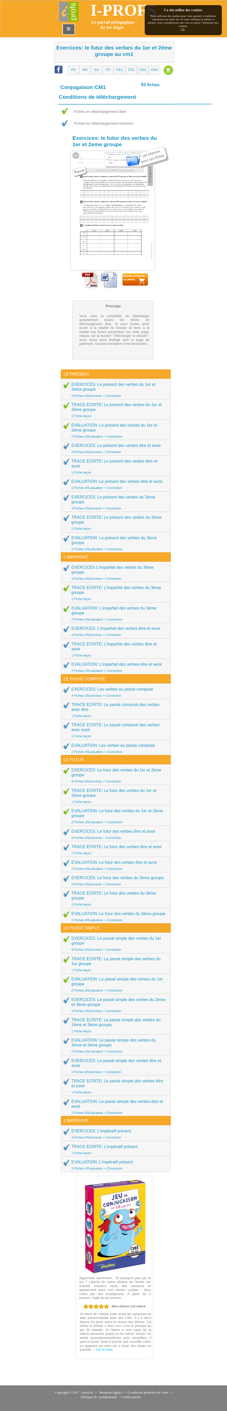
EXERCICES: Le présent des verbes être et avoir (114, 448)
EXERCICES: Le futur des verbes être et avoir (114, 834)
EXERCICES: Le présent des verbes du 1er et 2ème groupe (114, 390)
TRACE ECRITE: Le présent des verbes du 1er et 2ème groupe (114, 410)
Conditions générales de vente (148, 1392)
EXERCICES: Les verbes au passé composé (114, 692)
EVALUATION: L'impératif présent (114, 1165)
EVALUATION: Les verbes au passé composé (114, 748)
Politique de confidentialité (99, 1397)
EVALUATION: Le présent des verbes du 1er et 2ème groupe (114, 430)
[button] (73, 70)
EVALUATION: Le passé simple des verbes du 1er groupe (114, 984)
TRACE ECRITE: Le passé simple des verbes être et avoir (114, 1086)
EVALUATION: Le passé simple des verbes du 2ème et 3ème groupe (114, 1045)
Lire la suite (104, 1349)
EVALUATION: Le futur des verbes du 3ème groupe (114, 916)
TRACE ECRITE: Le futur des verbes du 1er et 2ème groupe (114, 796)
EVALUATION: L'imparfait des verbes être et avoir (114, 667)
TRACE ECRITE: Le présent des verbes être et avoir (114, 466)
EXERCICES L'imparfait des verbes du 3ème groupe (114, 573)
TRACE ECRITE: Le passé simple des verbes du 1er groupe (114, 964)
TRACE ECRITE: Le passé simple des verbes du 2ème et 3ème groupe (114, 1025)
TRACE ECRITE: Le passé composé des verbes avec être (114, 710)
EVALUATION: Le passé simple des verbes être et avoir (114, 1107)
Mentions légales (109, 1392)
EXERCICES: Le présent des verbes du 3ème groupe (114, 502)
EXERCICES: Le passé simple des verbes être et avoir (114, 1066)
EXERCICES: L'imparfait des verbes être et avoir (114, 631)
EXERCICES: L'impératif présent (114, 1134)
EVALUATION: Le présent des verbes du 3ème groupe (114, 543)
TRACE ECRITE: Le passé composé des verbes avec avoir (114, 730)
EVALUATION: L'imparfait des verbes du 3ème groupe (114, 613)
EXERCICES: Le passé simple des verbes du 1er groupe (114, 944)
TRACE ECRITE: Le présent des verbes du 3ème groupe (114, 523)
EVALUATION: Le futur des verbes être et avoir (114, 865)
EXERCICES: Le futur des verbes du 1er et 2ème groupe (114, 775)
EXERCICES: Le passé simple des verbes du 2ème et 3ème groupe (114, 1005)
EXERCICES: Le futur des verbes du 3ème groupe (114, 880)
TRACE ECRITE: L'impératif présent (114, 1149)
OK (183, 29)
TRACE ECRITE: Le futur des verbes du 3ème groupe (114, 898)
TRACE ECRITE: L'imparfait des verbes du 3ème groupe (114, 593)
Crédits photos (132, 1397)
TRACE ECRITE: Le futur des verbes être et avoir (114, 849)
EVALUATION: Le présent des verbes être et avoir (114, 484)
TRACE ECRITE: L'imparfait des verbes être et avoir (114, 649)
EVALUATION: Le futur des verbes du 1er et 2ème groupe (114, 816)
